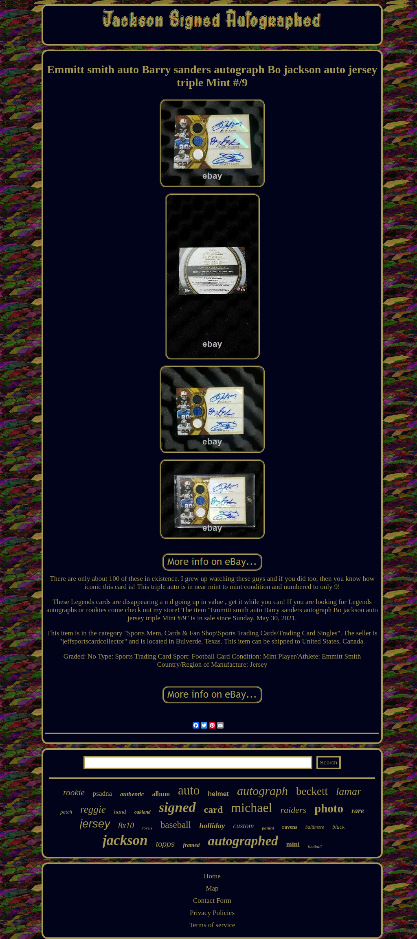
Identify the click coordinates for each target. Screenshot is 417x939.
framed (191, 845)
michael (251, 807)
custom (243, 826)
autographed (243, 841)
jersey (95, 823)
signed (177, 807)
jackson (125, 840)
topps (165, 844)
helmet (218, 793)
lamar (348, 791)
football (315, 846)
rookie (74, 792)
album (161, 793)
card (213, 809)
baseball (175, 825)
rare (357, 811)
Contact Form (212, 900)
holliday (212, 825)
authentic (132, 794)
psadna (102, 793)
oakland (142, 812)
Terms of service (212, 925)
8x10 (126, 825)
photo (328, 808)
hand (120, 811)
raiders (294, 810)
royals (147, 828)
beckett (312, 791)
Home (212, 876)
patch (66, 812)
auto (189, 790)
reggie (93, 809)
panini (268, 827)
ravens (289, 827)
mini (293, 844)
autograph (262, 790)
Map (212, 888)
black (338, 827)
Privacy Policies (212, 913)
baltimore (314, 827)
